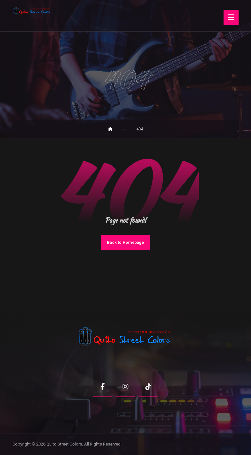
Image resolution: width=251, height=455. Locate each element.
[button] (231, 17)
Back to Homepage (125, 242)
